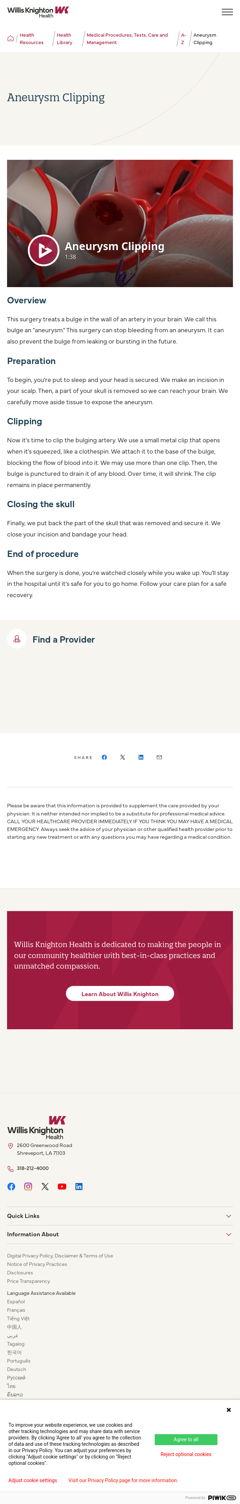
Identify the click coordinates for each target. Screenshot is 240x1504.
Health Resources (32, 38)
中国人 (14, 1326)
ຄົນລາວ (15, 1394)
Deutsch (16, 1368)
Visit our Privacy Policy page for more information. (123, 1480)
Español (16, 1301)
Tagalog (16, 1343)
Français (16, 1309)
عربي (12, 1335)
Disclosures (20, 1272)
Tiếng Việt (18, 1318)
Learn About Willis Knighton (120, 993)
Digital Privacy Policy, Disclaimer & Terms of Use (60, 1255)
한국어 (14, 1352)
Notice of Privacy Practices (37, 1263)
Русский (16, 1377)
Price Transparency (28, 1280)
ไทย (11, 1385)
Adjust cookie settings (32, 1480)
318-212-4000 (33, 1167)
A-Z (183, 38)
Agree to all (186, 1439)
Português (19, 1360)
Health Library (64, 38)
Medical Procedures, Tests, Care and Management (127, 38)
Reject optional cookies (186, 1454)
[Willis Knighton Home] (38, 12)
